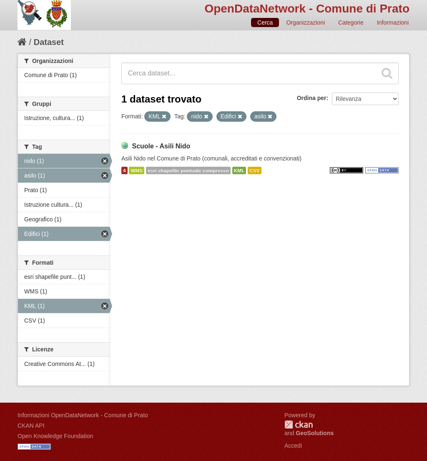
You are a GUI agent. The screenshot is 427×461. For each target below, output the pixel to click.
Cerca (265, 22)
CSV (254, 170)
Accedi (293, 445)
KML (239, 170)
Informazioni (393, 22)
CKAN (298, 424)
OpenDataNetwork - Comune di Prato (306, 8)
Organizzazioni (305, 22)
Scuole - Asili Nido (161, 146)
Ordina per (312, 98)
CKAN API (31, 425)
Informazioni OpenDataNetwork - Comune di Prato (83, 415)
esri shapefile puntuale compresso (188, 170)
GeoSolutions (315, 433)
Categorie (351, 22)
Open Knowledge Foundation (55, 436)
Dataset (49, 42)
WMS (137, 170)
